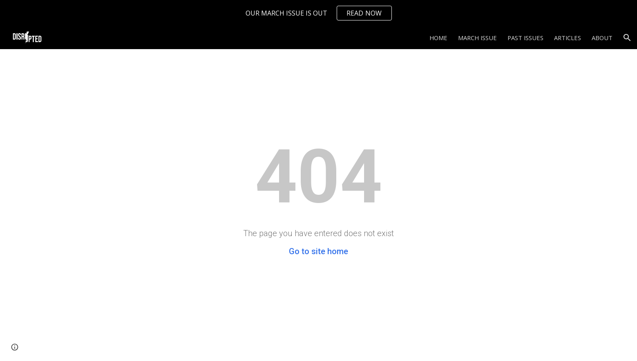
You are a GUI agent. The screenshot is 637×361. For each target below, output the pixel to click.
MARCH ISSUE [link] (477, 38)
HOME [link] (438, 38)
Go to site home (318, 251)
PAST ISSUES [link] (525, 38)
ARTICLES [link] (567, 38)
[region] (318, 13)
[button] (627, 37)
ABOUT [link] (602, 38)
